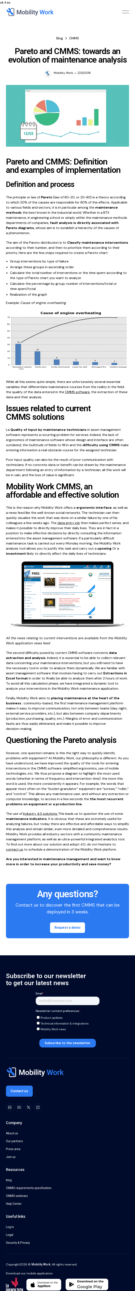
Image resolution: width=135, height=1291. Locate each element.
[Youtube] (19, 1107)
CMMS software (77, 392)
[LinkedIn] (10, 1107)
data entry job (68, 523)
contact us (14, 849)
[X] (28, 1107)
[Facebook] (38, 1107)
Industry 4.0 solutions (40, 813)
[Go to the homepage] (35, 1073)
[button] (125, 12)
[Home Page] (30, 12)
